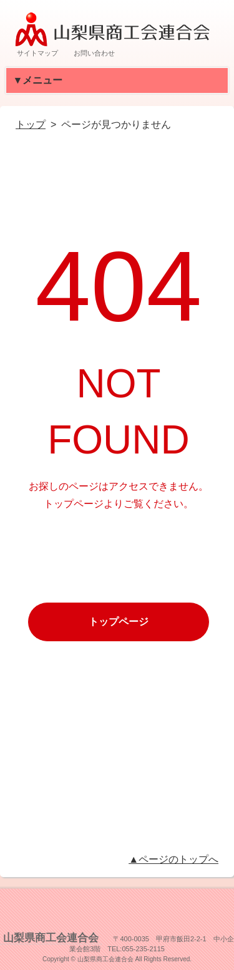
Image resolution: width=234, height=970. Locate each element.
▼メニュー (43, 80)
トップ (31, 124)
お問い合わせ (94, 53)
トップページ (119, 621)
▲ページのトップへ (173, 859)
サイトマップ (37, 53)
